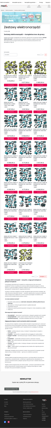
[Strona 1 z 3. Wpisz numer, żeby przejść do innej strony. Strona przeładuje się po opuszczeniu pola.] (41, 55)
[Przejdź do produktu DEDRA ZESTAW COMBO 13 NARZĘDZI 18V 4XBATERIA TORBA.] (25, 148)
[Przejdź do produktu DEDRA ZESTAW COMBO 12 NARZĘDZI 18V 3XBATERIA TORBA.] (25, 121)
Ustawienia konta (27, 416)
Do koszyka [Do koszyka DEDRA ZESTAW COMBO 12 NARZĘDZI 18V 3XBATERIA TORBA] (25, 138)
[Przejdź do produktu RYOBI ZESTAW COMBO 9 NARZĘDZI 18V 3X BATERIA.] (11, 67)
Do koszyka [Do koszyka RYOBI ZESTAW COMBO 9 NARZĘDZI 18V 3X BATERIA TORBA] (40, 85)
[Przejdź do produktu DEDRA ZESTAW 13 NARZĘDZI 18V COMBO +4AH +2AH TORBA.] (25, 94)
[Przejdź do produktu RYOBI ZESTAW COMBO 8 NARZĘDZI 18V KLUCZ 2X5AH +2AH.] (25, 67)
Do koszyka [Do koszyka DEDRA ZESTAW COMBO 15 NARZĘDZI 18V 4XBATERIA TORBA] (11, 219)
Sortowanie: (6, 52)
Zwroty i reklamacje (27, 408)
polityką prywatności (34, 391)
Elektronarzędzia (9, 10)
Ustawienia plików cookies (10, 418)
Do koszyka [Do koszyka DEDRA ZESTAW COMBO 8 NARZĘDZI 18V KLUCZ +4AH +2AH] (25, 245)
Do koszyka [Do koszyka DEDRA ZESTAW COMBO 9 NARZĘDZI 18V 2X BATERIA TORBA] (40, 245)
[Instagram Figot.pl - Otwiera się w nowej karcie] (8, 422)
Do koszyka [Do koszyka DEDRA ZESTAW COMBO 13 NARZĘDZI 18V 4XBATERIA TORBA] (25, 165)
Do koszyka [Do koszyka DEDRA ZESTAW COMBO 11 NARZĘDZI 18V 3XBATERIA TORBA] (40, 112)
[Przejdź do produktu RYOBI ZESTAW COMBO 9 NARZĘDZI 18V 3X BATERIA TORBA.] (40, 67)
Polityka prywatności (9, 416)
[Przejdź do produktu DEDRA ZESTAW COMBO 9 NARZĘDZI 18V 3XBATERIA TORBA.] (11, 255)
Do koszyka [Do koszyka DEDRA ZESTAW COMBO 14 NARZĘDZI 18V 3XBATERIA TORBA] (11, 192)
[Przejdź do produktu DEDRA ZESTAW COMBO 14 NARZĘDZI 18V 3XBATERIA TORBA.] (11, 174)
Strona (38, 54)
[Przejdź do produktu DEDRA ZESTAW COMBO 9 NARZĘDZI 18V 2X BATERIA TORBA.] (40, 228)
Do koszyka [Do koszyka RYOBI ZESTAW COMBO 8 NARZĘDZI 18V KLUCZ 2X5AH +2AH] (25, 85)
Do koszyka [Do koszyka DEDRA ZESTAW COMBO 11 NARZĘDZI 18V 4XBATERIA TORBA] (11, 138)
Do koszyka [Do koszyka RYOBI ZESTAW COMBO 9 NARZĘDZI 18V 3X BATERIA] (11, 85)
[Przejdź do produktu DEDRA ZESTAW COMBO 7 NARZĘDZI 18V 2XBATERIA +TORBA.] (40, 201)
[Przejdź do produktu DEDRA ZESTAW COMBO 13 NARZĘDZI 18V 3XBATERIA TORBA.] (11, 148)
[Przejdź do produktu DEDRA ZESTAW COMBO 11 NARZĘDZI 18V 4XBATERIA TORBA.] (11, 121)
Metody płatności (27, 402)
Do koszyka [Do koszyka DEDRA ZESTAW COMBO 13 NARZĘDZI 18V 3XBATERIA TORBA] (11, 165)
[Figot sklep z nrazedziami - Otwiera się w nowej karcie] (5, 422)
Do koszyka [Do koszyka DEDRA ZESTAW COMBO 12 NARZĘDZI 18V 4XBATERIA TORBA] (40, 138)
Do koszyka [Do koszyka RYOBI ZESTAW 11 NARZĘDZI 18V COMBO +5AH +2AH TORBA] (25, 272)
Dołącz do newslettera (12, 389)
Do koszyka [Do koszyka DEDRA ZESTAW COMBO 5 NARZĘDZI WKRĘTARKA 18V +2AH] (25, 219)
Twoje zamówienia (27, 414)
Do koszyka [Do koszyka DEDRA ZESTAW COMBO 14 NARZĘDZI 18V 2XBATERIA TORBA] (40, 165)
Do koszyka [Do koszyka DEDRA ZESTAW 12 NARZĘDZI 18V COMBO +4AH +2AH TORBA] (11, 112)
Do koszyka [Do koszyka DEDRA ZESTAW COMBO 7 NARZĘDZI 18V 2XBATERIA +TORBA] (40, 219)
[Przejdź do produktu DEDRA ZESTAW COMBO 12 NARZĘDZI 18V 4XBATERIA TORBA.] (40, 121)
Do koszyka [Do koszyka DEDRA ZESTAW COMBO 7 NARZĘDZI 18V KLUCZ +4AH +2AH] (11, 245)
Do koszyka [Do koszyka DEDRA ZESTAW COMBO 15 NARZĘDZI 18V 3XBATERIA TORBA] (40, 192)
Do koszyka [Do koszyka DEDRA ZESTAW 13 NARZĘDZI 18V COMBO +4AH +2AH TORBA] (25, 112)
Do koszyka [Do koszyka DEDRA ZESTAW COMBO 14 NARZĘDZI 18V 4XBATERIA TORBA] (25, 192)
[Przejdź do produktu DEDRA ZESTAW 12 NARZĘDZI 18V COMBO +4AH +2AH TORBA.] (11, 94)
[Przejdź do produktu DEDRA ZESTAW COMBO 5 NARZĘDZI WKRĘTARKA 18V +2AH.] (25, 201)
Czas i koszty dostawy (28, 404)
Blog (5, 406)
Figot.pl (2, 10)
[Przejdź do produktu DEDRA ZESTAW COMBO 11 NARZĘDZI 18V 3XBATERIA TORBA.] (40, 94)
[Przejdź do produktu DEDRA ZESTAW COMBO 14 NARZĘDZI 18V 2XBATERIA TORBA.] (40, 148)
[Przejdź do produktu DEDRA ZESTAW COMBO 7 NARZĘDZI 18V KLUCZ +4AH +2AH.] (11, 228)
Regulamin (6, 414)
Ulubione (25, 418)
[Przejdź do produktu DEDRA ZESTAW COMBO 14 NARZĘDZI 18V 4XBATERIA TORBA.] (25, 174)
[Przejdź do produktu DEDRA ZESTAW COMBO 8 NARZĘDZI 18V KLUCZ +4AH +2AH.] (25, 228)
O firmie (6, 404)
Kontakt (6, 402)
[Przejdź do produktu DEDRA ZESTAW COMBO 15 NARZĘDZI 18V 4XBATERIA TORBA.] (11, 201)
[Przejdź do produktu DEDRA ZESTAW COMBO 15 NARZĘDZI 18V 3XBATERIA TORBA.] (40, 174)
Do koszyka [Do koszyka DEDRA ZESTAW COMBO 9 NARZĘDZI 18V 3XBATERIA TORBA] (11, 272)
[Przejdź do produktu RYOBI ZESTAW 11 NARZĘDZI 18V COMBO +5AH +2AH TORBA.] (25, 255)
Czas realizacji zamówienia (29, 406)
